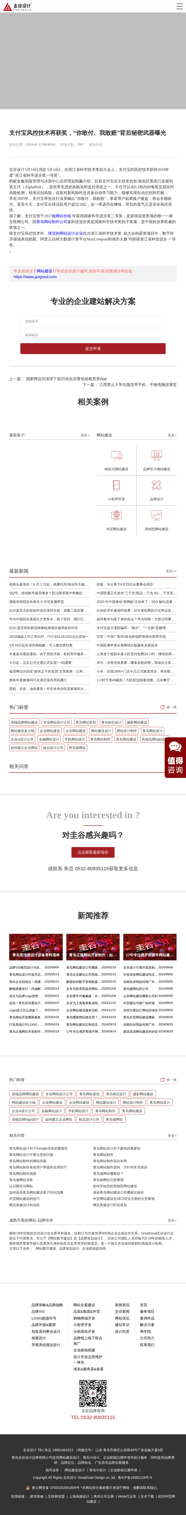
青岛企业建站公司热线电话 (83, 974)
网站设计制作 (127, 731)
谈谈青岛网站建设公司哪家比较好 (118, 1192)
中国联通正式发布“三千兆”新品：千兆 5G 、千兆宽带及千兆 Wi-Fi (137, 593)
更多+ (85, 435)
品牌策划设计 (69, 1248)
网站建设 (44, 271)
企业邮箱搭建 (84, 1350)
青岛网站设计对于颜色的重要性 (116, 1148)
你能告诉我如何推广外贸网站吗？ (140, 982)
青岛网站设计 (152, 731)
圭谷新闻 (122, 1311)
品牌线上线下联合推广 (87, 1341)
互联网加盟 (57, 1496)
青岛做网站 (77, 748)
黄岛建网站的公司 (135, 989)
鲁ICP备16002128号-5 (135, 1477)
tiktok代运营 (127, 1496)
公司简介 (147, 1338)
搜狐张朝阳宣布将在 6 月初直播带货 (36, 602)
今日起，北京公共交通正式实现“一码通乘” (40, 663)
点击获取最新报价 (93, 852)
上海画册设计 (79, 1496)
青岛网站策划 (86, 722)
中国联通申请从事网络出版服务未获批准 (127, 645)
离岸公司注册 (104, 1496)
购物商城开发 (84, 1318)
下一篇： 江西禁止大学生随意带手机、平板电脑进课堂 (130, 385)
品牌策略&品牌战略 (47, 1305)
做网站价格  (62, 216)
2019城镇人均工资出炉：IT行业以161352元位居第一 (49, 636)
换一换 (172, 707)
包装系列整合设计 (46, 1331)
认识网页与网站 (21, 1186)
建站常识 (122, 1325)
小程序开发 (82, 1325)
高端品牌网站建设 (24, 722)
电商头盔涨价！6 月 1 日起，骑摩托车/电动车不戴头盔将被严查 (49, 584)
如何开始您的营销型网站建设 (115, 1186)
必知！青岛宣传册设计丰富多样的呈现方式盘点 (26, 1003)
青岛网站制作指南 (22, 1173)
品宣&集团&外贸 (86, 1311)
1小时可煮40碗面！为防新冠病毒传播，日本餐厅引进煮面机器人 (137, 680)
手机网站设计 (75, 739)
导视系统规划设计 (46, 1345)
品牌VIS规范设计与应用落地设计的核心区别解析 (26, 967)
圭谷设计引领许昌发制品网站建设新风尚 (140, 967)
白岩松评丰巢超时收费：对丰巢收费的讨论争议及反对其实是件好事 (137, 610)
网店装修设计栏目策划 (110, 1205)
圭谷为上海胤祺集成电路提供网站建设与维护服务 (83, 1003)
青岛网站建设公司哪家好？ (83, 967)
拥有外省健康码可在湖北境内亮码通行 (38, 680)
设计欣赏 (122, 1331)
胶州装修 (37, 1496)
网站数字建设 (46, 1248)
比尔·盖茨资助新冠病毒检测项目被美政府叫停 (43, 628)
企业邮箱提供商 (94, 1248)
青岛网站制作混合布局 (110, 1161)
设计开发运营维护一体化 (87, 1359)
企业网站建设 (50, 731)
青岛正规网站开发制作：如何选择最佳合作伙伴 (26, 1031)
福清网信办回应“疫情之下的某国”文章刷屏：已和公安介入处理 (49, 671)
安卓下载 (147, 1496)
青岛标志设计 (111, 722)
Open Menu (180, 6)
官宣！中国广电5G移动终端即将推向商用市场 (131, 636)
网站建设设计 (101, 731)
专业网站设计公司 (56, 722)
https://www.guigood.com (35, 277)
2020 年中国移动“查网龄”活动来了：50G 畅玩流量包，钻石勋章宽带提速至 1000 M (137, 602)
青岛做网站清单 (21, 1180)
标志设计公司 (53, 748)
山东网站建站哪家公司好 (140, 996)
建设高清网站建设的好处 (140, 1031)
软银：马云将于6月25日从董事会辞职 (125, 584)
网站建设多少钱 (22, 731)
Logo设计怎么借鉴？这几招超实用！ (26, 1010)
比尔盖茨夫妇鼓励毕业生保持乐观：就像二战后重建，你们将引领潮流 (49, 610)
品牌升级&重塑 (43, 1325)
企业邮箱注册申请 (124, 1470)
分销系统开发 (84, 1331)
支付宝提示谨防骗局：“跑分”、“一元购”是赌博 (131, 628)
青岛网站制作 (100, 739)
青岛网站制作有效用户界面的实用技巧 (38, 1167)
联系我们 (147, 1345)
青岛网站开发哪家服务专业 (26, 1017)
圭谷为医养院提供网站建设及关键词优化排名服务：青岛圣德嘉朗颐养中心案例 (83, 989)
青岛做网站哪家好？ (108, 1173)
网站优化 (122, 1318)
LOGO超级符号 (43, 1318)
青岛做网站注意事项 (108, 1180)
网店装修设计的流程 (24, 1205)
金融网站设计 (49, 739)
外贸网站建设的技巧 (24, 1199)
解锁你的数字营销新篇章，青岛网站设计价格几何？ (83, 982)
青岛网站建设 (126, 739)
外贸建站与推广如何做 (139, 1003)
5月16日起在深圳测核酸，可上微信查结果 (40, 645)
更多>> (171, 571)
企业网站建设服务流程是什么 (83, 1010)
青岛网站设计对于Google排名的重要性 (38, 1148)
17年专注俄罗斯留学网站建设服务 (83, 1031)
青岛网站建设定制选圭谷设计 (83, 1024)
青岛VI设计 (98, 1470)
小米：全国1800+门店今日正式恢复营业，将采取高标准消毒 (137, 671)
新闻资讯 (122, 1305)
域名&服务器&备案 (88, 1369)
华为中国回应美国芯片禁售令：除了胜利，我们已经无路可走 (49, 619)
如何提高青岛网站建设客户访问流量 (36, 1192)
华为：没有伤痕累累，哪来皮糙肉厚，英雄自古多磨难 (137, 663)
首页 (143, 1305)
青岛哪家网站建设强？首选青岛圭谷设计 (83, 1017)
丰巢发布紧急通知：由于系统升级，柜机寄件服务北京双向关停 (49, 654)
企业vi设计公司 (22, 739)
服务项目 (147, 1311)
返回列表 (95, 144)
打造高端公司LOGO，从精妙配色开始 (26, 1024)
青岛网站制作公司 (51, 222)
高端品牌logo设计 (155, 739)
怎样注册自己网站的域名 (140, 1010)
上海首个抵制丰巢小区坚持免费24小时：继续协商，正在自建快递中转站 (137, 654)
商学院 (145, 1331)
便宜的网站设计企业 (65, 233)
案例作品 (147, 1318)
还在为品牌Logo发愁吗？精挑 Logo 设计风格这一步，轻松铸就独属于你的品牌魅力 (26, 996)
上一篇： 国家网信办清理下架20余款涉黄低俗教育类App (58, 379)
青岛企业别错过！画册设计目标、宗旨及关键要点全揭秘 (26, 982)
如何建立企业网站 (24, 748)
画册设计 (38, 1338)
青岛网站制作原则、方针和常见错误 (120, 1167)
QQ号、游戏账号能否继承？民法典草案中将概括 (45, 593)
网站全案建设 (84, 1305)
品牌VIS (38, 1311)
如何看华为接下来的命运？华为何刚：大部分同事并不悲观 (137, 619)
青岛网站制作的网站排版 (27, 1161)
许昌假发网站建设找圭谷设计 (140, 974)
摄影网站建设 (137, 722)
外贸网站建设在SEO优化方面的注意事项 (124, 1199)
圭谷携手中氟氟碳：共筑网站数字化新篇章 (83, 996)
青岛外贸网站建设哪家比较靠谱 (140, 1017)
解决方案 (147, 1325)
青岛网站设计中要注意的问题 (31, 1155)
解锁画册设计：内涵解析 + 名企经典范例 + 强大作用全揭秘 (26, 989)
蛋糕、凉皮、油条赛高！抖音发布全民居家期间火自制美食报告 (49, 689)
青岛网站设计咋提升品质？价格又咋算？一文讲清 (26, 974)
